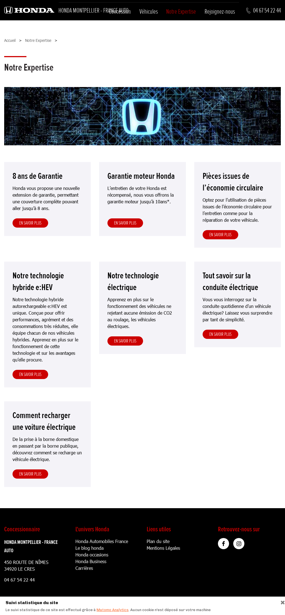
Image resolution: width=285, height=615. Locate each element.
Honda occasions (91, 554)
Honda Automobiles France (101, 541)
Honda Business (90, 561)
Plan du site (158, 541)
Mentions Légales (163, 548)
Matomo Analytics (113, 610)
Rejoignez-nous (220, 12)
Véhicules (148, 12)
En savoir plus (30, 223)
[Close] (280, 601)
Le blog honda (89, 548)
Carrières (84, 568)
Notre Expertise (181, 12)
